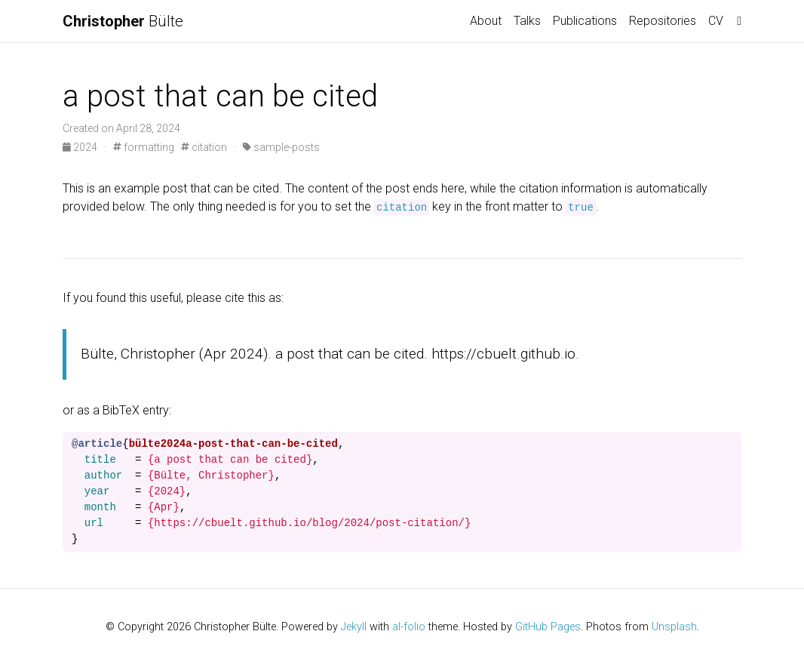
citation (204, 147)
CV (715, 21)
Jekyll (354, 626)
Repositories (662, 21)
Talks (527, 21)
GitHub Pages (548, 626)
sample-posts (281, 147)
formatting (143, 147)
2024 (81, 147)
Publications (585, 21)
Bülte (123, 21)
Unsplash (674, 626)
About (486, 21)
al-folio (408, 626)
